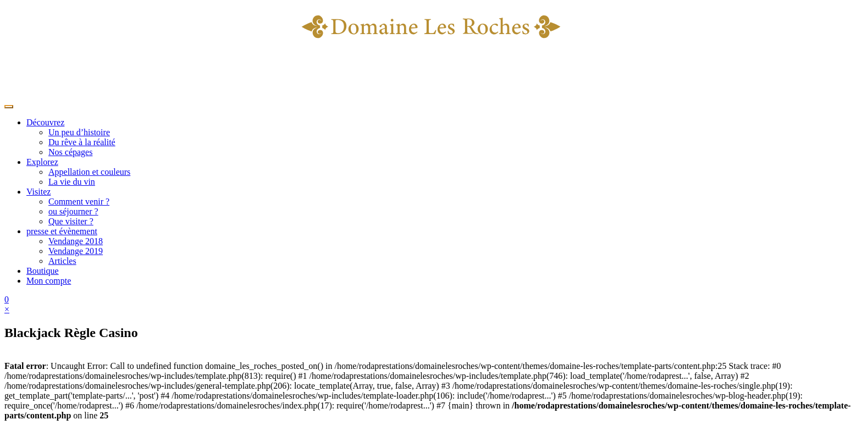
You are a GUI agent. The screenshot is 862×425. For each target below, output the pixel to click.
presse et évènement (61, 231)
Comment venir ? (78, 201)
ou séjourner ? (73, 211)
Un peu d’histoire (79, 132)
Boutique (42, 270)
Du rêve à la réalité (81, 142)
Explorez (42, 162)
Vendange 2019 (75, 251)
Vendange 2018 (75, 241)
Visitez (38, 191)
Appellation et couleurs (89, 171)
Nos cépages (70, 152)
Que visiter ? (70, 221)
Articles (62, 261)
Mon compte (48, 280)
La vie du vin (71, 181)
